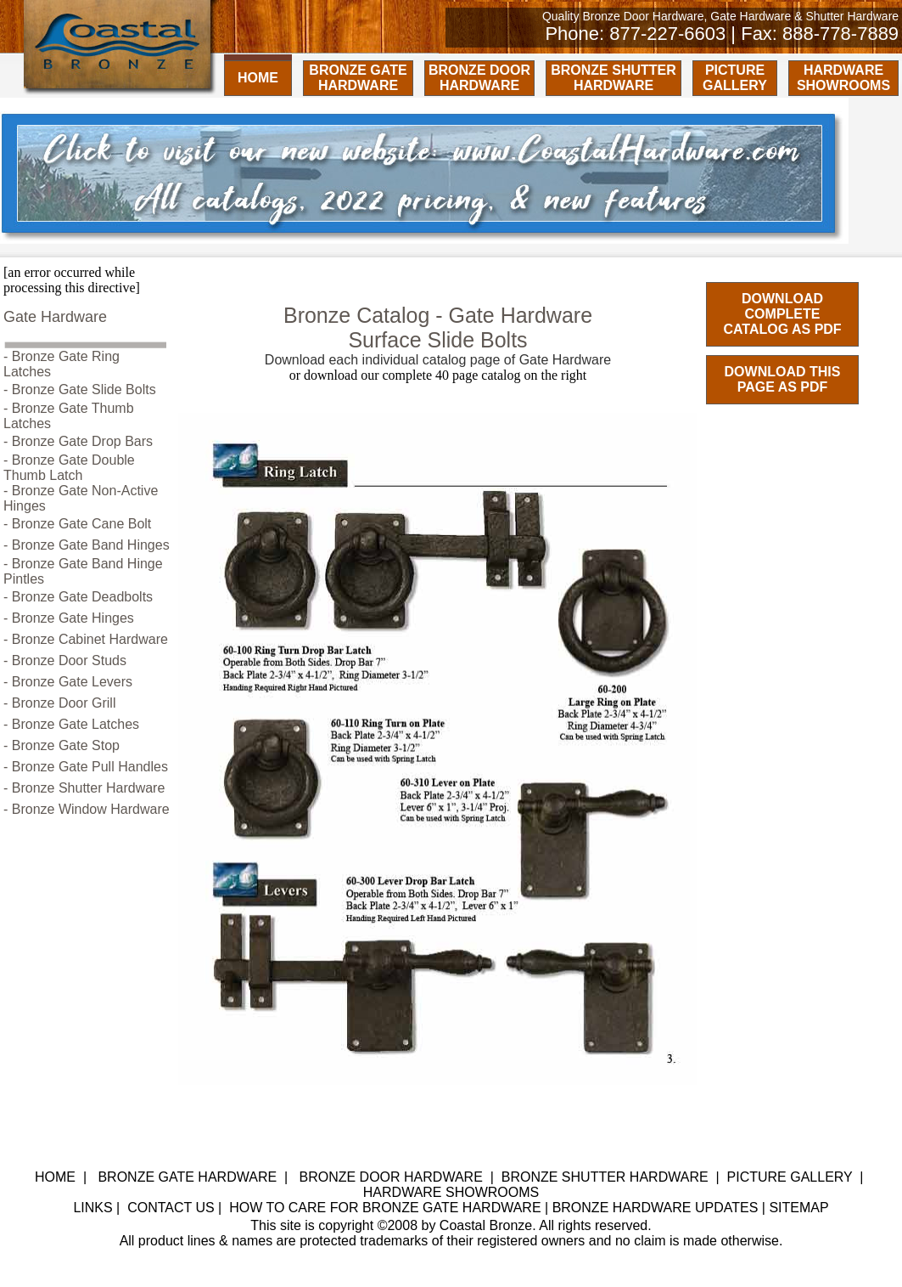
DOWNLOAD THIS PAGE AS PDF (783, 379)
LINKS (92, 1207)
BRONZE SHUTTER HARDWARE (613, 78)
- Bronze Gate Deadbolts (78, 597)
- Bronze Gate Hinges (68, 618)
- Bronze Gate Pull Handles (85, 766)
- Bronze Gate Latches (71, 724)
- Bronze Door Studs (64, 660)
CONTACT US (171, 1207)
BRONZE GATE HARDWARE (357, 78)
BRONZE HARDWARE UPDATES (655, 1207)
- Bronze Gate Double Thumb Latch (69, 468)
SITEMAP (798, 1207)
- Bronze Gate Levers (67, 682)
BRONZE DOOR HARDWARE (479, 78)
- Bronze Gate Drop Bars (78, 441)
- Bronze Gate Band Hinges (86, 545)
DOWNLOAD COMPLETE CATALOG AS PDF (782, 313)
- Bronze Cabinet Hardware (85, 639)
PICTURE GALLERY (735, 78)
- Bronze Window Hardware (86, 809)
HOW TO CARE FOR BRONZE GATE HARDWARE (385, 1207)
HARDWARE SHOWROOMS (843, 78)
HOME (258, 78)
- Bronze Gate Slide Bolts (79, 389)
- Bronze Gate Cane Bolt (77, 523)
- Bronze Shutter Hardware (84, 788)
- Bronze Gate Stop (61, 745)
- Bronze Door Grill (59, 703)
